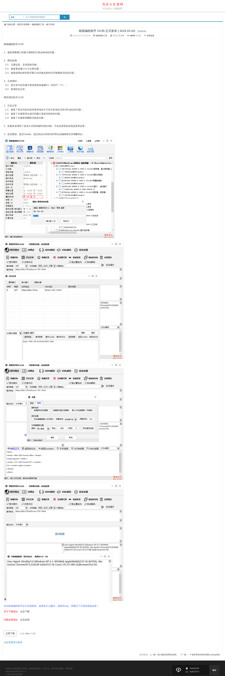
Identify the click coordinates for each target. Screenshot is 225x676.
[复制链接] (141, 31)
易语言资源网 (23, 24)
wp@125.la (194, 671)
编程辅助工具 (38, 24)
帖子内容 (50, 24)
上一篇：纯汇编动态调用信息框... (164, 655)
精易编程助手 (11, 44)
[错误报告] (144, 655)
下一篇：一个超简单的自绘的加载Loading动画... (200, 655)
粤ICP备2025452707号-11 (16, 671)
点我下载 (10, 633)
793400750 (194, 668)
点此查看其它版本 (13, 642)
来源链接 (150, 35)
